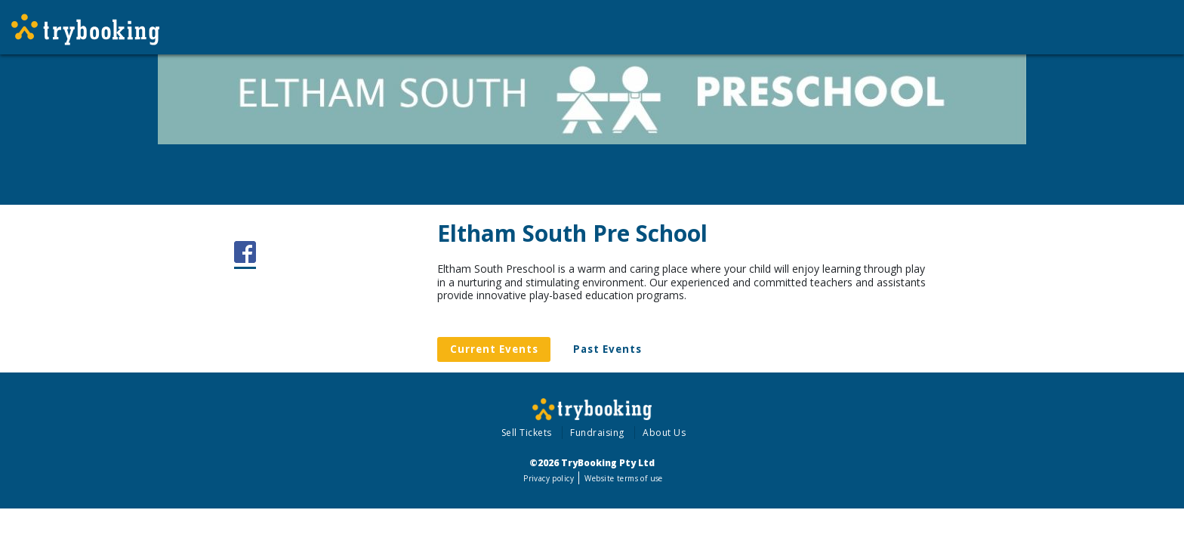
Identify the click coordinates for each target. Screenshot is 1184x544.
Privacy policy (548, 478)
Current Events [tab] (494, 349)
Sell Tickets (526, 432)
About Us (664, 432)
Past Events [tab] (607, 349)
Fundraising (597, 432)
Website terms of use (623, 478)
